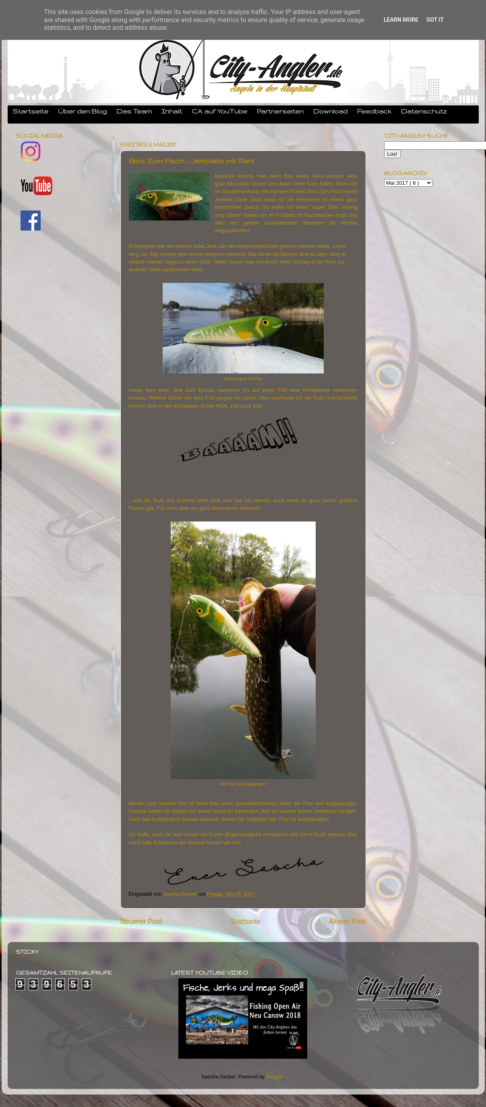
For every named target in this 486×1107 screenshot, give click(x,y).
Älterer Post (347, 921)
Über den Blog (82, 111)
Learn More (401, 19)
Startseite (30, 111)
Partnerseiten (280, 111)
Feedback (374, 111)
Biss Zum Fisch (325, 191)
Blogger (274, 1077)
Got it (435, 19)
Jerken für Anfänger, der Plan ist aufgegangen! (276, 819)
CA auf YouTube (219, 111)
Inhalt (171, 111)
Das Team (134, 111)
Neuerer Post (141, 921)
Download (330, 111)
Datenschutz (424, 111)
